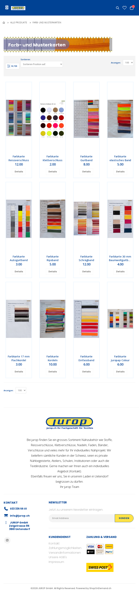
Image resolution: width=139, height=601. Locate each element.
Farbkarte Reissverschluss (19, 158)
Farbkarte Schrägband (86, 258)
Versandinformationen (65, 553)
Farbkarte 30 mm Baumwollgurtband (121, 258)
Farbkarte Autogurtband (19, 258)
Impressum (56, 562)
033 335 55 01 (19, 509)
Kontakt (75, 471)
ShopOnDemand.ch (100, 588)
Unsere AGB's (58, 557)
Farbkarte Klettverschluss (52, 158)
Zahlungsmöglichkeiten (65, 548)
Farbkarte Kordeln (53, 358)
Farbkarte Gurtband (86, 158)
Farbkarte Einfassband (86, 358)
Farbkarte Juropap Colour (120, 358)
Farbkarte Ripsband (53, 258)
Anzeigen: (116, 62)
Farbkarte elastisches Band (120, 158)
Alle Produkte (18, 22)
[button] (118, 8)
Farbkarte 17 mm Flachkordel (19, 358)
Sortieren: (26, 59)
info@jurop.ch (20, 516)
